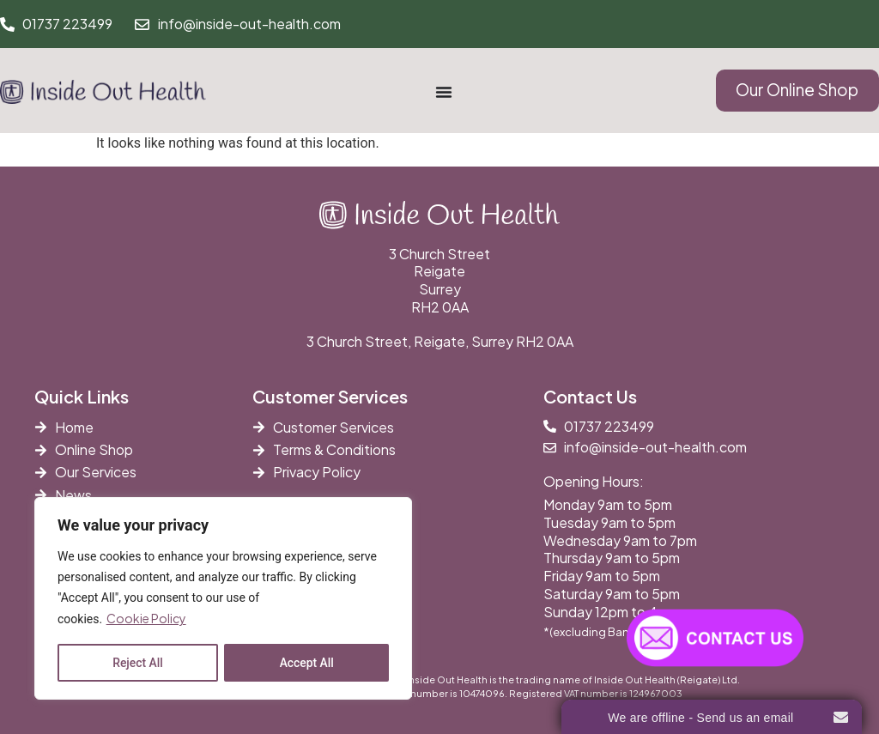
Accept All (306, 663)
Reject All (137, 663)
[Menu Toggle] (443, 91)
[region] (223, 599)
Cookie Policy (146, 619)
